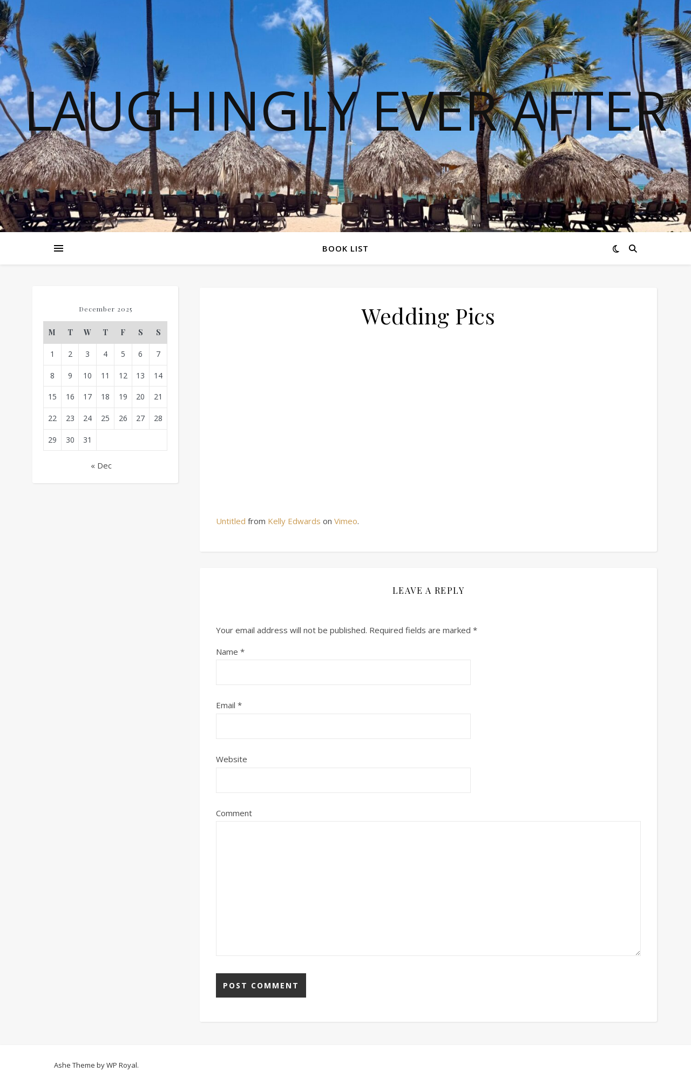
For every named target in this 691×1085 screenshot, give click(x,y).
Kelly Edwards (294, 521)
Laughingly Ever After (345, 110)
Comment (234, 813)
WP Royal (121, 1065)
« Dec (101, 465)
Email (229, 705)
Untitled (231, 521)
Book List (345, 248)
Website (231, 759)
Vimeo (345, 521)
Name (230, 651)
